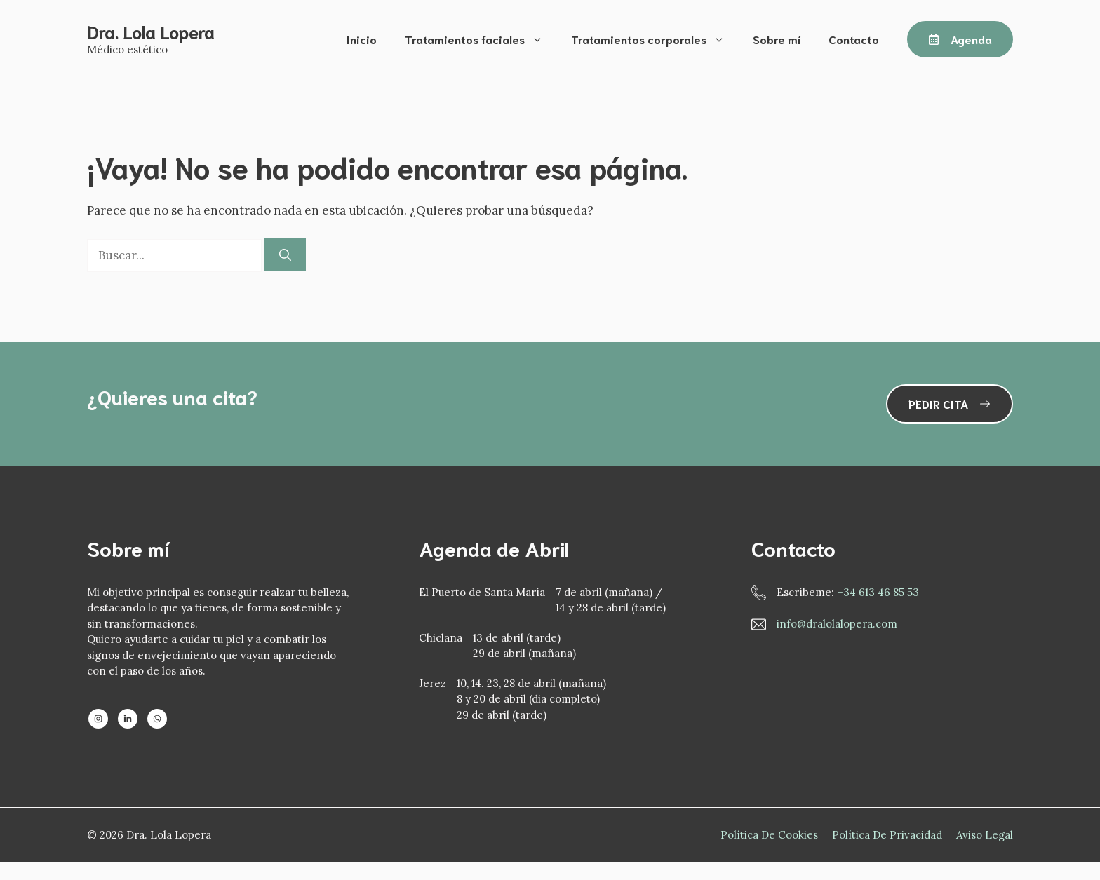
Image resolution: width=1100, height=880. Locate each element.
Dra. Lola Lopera (151, 31)
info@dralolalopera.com (837, 623)
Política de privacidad (887, 834)
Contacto (854, 39)
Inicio (362, 39)
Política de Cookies (769, 834)
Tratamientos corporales (655, 39)
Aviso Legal (984, 834)
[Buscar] (285, 254)
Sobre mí (776, 39)
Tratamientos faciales (481, 39)
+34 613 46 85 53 (878, 592)
